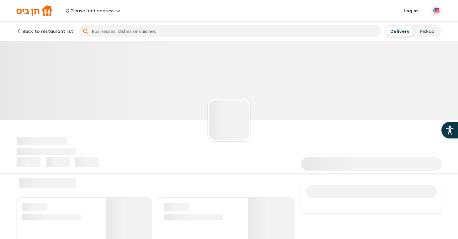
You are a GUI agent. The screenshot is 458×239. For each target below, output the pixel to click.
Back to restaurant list (45, 31)
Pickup (427, 31)
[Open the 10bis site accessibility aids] (449, 130)
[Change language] (436, 10)
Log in (411, 11)
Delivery (399, 31)
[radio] (399, 31)
